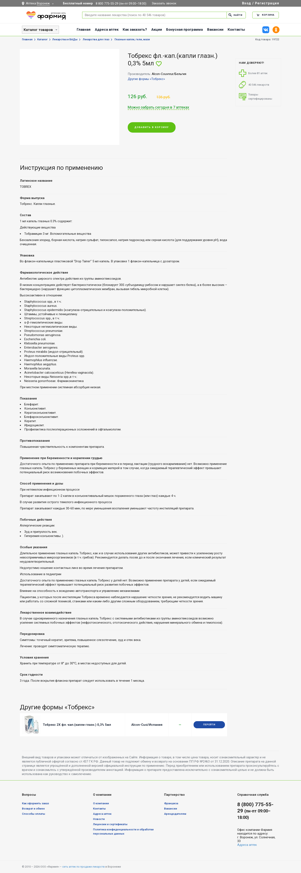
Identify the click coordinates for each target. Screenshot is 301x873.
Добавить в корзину (151, 127)
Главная (84, 29)
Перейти (209, 724)
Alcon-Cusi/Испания (146, 725)
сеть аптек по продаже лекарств (83, 866)
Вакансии (215, 29)
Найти (235, 14)
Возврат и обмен (33, 808)
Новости (99, 819)
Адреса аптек (107, 29)
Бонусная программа (184, 29)
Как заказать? (135, 29)
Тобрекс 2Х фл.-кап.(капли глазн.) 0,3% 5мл (77, 725)
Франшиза (171, 803)
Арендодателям (175, 813)
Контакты (236, 29)
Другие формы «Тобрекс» (146, 79)
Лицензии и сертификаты (110, 824)
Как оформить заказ (35, 803)
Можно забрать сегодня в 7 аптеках (158, 107)
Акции (156, 29)
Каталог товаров (38, 30)
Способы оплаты (33, 813)
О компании (101, 803)
